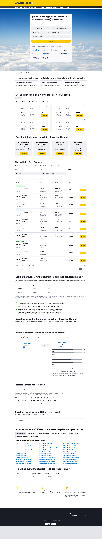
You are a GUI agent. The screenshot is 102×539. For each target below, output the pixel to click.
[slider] (87, 174)
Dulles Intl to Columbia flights (46, 449)
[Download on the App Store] (54, 524)
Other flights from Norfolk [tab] (22, 436)
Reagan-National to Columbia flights (24, 451)
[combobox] (35, 24)
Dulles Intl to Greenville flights (70, 447)
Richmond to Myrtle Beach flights (23, 463)
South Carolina (21, 72)
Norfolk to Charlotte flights (22, 453)
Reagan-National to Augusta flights (71, 457)
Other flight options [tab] (73, 433)
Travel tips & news (64, 7)
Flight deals (49, 7)
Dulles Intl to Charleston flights (23, 443)
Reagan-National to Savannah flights (24, 447)
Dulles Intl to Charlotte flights (46, 443)
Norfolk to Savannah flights (45, 451)
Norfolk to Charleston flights (69, 453)
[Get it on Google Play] (48, 524)
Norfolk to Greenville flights (22, 457)
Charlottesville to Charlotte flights (23, 459)
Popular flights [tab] (34, 436)
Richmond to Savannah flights (70, 451)
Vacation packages (34, 7)
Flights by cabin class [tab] (44, 433)
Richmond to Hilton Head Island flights (48, 463)
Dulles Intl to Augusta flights (69, 455)
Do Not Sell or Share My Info (46, 520)
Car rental (55, 7)
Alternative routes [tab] (21, 433)
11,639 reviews (26, 347)
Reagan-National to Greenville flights (24, 449)
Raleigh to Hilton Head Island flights (47, 457)
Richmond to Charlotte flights (69, 449)
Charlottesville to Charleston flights (47, 459)
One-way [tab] (39, 98)
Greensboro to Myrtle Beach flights (47, 461)
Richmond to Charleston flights (46, 453)
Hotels (42, 7)
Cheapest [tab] (19, 98)
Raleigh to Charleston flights (69, 459)
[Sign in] (71, 8)
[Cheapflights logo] (23, 3)
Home (16, 7)
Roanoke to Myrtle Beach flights (70, 461)
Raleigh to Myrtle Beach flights (70, 463)
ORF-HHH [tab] (51, 326)
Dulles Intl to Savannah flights (70, 445)
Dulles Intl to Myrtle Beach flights (46, 445)
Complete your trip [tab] (32, 433)
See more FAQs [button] (40, 403)
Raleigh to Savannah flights (45, 455)
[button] (40, 32)
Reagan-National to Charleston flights (24, 445)
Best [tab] (25, 98)
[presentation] (63, 19)
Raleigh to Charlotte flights (22, 455)
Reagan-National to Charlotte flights (71, 443)
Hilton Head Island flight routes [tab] (59, 433)
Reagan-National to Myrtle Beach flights (48, 447)
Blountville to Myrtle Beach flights (23, 461)
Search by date (23, 7)
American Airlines (27, 343)
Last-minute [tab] (31, 98)
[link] (24, 153)
